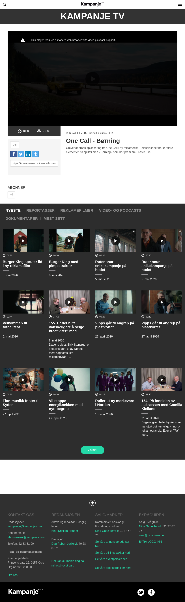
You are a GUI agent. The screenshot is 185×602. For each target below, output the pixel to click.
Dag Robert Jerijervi (64, 543)
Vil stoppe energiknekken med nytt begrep (66, 405)
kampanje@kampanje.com (25, 526)
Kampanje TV (93, 16)
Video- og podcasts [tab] (120, 210)
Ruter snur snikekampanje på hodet (110, 266)
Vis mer (92, 449)
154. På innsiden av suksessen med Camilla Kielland (161, 405)
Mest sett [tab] (54, 218)
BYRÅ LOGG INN (150, 541)
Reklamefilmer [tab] (76, 210)
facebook (151, 592)
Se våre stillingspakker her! (113, 552)
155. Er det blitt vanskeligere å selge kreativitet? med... (66, 327)
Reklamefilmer (76, 133)
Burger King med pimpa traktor (63, 264)
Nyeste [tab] (13, 210)
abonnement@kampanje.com (26, 537)
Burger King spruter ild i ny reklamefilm (22, 264)
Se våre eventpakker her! (111, 559)
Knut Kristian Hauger (64, 530)
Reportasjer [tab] (40, 210)
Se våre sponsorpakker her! (113, 567)
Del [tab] (14, 144)
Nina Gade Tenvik (106, 530)
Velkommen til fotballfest (15, 325)
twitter (140, 592)
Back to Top (92, 503)
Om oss (13, 575)
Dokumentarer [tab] (21, 218)
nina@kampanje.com (152, 535)
